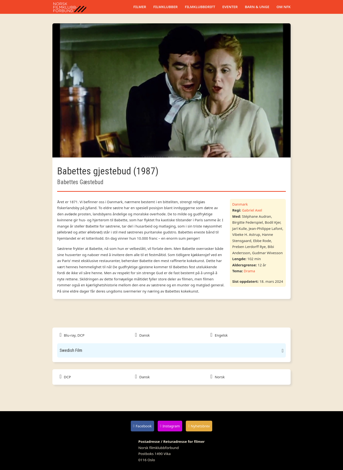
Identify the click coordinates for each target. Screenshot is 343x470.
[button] (171, 350)
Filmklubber (165, 6)
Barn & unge (257, 6)
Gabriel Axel (252, 210)
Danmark (240, 204)
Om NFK (284, 6)
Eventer (230, 6)
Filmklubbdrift (200, 6)
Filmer (139, 6)
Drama (249, 270)
